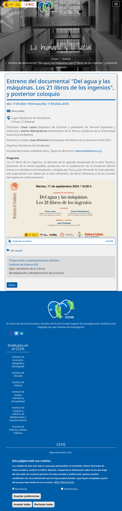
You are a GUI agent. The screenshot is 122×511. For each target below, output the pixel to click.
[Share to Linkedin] (22, 333)
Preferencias (71, 490)
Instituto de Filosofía (18, 374)
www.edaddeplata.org (88, 151)
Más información (64, 484)
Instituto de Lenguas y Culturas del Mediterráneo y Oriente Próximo (18, 414)
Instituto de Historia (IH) (23, 264)
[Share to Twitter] (16, 333)
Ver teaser (17, 250)
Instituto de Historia (18, 384)
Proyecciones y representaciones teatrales (34, 260)
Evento (66, 59)
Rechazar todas (43, 506)
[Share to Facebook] (11, 333)
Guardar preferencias (26, 498)
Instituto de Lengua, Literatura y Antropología (18, 396)
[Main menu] (116, 4)
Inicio (54, 59)
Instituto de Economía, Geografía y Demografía (18, 361)
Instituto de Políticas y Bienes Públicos (18, 429)
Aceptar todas (22, 506)
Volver (12, 285)
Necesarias (21, 490)
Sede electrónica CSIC (60, 452)
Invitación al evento (22, 241)
